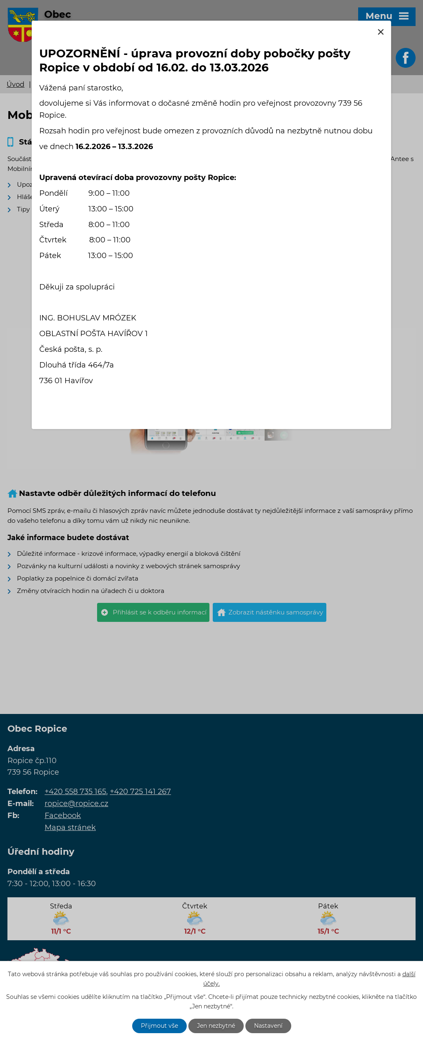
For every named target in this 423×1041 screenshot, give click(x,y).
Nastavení (268, 1025)
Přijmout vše (159, 1025)
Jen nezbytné (216, 1025)
